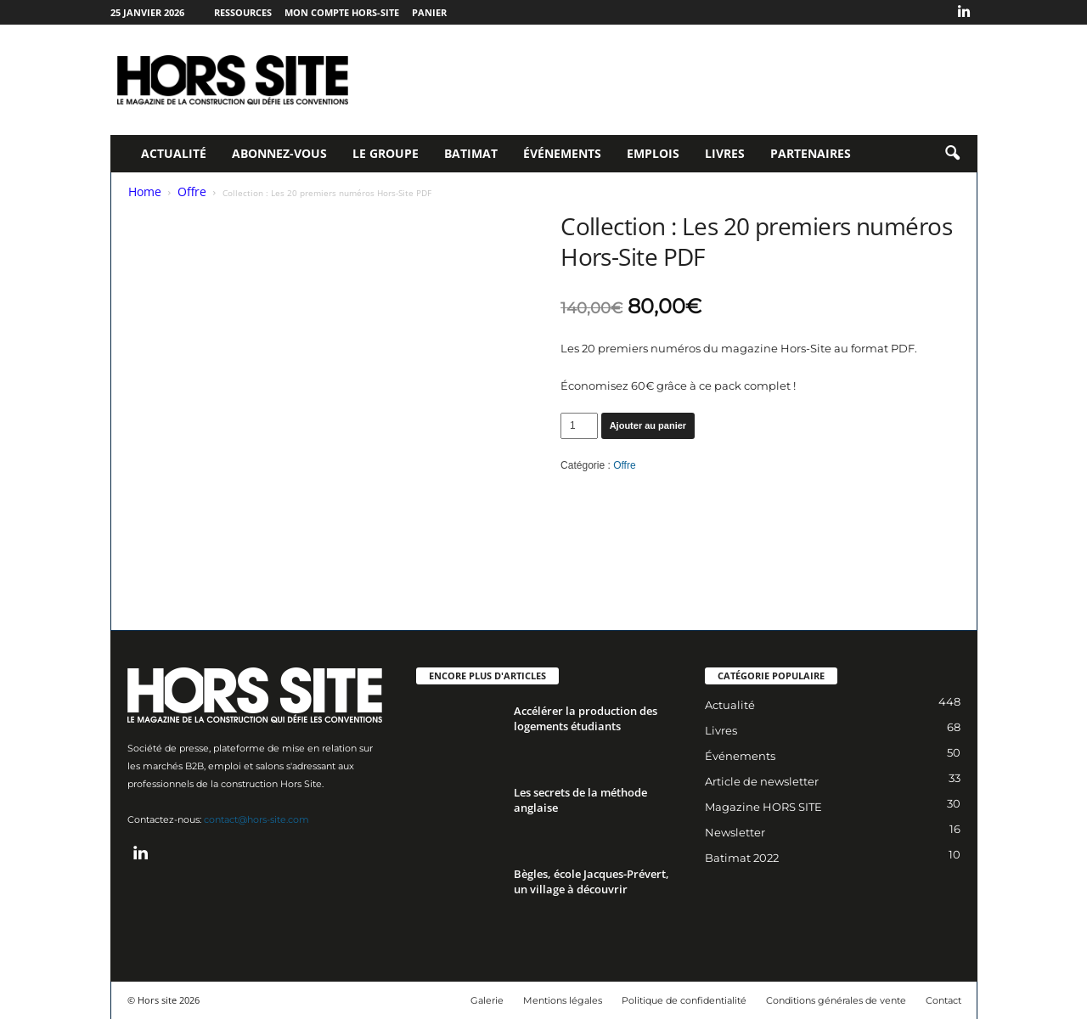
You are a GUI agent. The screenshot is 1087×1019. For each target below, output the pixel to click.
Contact (943, 1000)
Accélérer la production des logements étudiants (585, 718)
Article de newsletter (762, 781)
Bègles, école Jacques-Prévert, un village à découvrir (591, 881)
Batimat (471, 153)
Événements (562, 153)
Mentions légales (562, 1000)
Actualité (173, 153)
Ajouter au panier (648, 425)
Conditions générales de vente (836, 1000)
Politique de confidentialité (684, 1000)
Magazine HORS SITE (763, 807)
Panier (429, 12)
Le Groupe (385, 153)
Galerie (487, 1000)
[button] (952, 153)
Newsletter (735, 832)
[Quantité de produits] (579, 426)
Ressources (243, 12)
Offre (191, 191)
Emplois (653, 153)
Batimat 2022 (742, 857)
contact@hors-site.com (256, 819)
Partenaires (810, 153)
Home (144, 191)
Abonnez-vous (279, 153)
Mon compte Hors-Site (341, 12)
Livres (725, 153)
